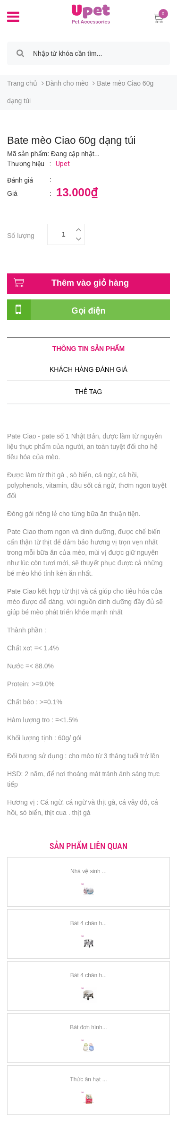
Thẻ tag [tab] (88, 391)
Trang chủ (22, 83)
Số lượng (20, 234)
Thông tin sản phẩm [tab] (88, 348)
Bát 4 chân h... (88, 923)
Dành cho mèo (67, 83)
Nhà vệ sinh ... (88, 871)
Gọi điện (89, 310)
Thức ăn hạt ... (88, 1079)
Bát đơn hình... (88, 1027)
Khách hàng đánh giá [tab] (88, 369)
